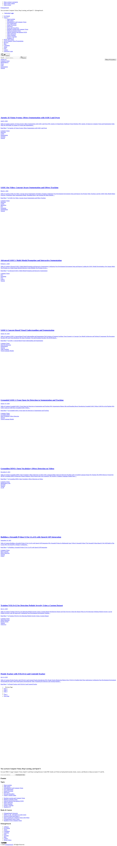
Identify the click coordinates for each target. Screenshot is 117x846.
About (5, 829)
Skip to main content (9, 3)
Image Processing (8, 791)
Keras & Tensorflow (9, 794)
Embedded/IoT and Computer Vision (13, 788)
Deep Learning (8, 785)
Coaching (6, 832)
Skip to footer (7, 5)
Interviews (6, 792)
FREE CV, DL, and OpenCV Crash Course (15, 814)
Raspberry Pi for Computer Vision (13, 820)
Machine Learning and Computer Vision (14, 798)
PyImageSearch (5, 7)
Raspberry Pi (7, 807)
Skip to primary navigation (11, 2)
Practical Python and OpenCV (12, 816)
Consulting (7, 831)
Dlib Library (7, 786)
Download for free (20, 774)
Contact (6, 838)
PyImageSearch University (11, 813)
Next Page (7, 696)
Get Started (7, 828)
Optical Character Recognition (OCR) (14, 801)
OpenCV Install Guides (10, 795)
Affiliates (6, 827)
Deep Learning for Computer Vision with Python (16, 817)
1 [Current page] (5, 688)
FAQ (5, 834)
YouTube (6, 835)
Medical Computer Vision (10, 799)
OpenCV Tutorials (8, 805)
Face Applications (8, 789)
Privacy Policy (8, 840)
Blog (5, 837)
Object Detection (8, 802)
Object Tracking (8, 804)
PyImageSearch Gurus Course (12, 819)
